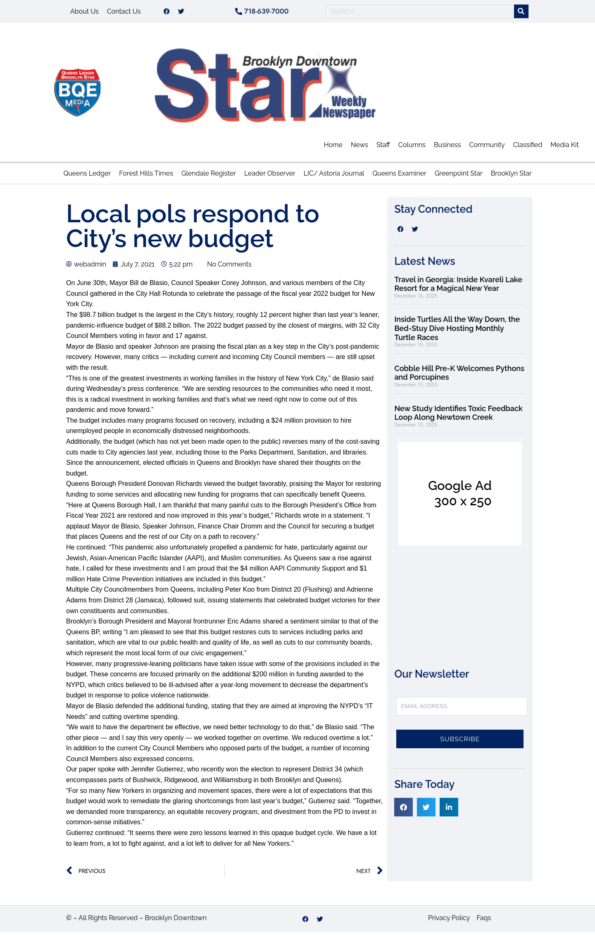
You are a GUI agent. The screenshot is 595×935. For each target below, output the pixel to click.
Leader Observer (269, 176)
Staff (383, 148)
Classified (527, 148)
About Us (84, 13)
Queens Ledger (87, 176)
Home (333, 148)
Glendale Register (208, 176)
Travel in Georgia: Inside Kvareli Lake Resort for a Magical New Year (458, 287)
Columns (412, 148)
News (359, 148)
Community (487, 148)
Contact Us (124, 13)
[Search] (521, 13)
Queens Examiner (399, 176)
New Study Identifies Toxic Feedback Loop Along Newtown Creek (458, 416)
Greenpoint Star (459, 176)
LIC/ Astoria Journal (334, 176)
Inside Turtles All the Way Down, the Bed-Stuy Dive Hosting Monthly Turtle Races (457, 331)
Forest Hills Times (146, 176)
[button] (403, 810)
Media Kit (564, 148)
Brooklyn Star (511, 176)
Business (447, 148)
